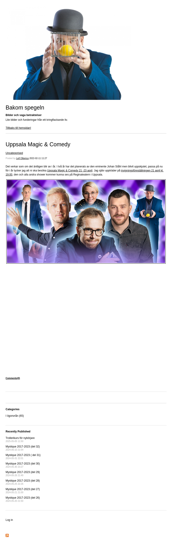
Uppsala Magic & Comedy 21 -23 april (69, 170)
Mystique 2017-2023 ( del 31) (23, 457)
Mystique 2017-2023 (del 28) (23, 482)
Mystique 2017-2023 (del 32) (23, 448)
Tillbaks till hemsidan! (18, 127)
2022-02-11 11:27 (38, 158)
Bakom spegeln (25, 107)
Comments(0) (13, 378)
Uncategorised (14, 153)
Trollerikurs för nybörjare (20, 439)
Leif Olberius (22, 158)
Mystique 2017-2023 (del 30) (23, 465)
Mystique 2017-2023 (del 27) (23, 491)
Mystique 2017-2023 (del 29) (23, 474)
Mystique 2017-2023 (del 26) (23, 499)
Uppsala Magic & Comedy (38, 144)
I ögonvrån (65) (15, 415)
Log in (9, 520)
